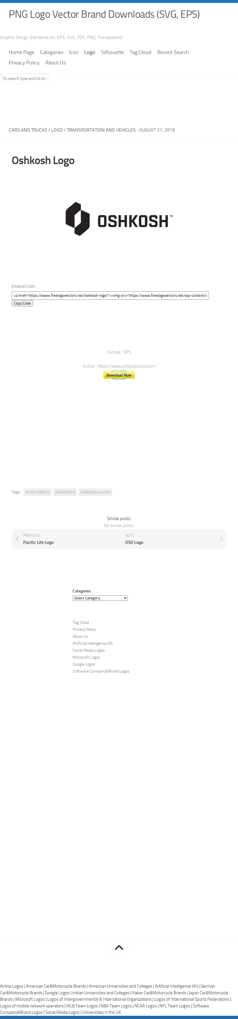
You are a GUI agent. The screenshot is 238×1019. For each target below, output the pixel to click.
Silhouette (112, 52)
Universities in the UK (101, 1012)
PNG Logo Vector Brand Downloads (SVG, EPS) (106, 14)
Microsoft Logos (86, 657)
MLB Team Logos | (83, 1006)
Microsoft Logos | (31, 999)
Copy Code (22, 303)
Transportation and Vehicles (101, 130)
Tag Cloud (140, 52)
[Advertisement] (119, 104)
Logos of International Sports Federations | (192, 999)
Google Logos (84, 664)
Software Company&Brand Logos (101, 671)
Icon (73, 52)
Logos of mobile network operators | (33, 1006)
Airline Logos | (13, 986)
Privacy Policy (24, 63)
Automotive (65, 492)
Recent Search (173, 52)
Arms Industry (38, 492)
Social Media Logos (89, 650)
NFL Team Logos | (176, 1006)
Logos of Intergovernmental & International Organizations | (100, 999)
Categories (51, 52)
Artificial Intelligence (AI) (93, 643)
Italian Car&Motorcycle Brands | (160, 993)
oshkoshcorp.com (95, 492)
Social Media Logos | (63, 1012)
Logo (89, 52)
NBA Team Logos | (118, 1006)
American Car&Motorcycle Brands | (57, 986)
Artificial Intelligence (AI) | (178, 986)
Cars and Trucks (28, 130)
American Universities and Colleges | (122, 986)
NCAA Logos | (147, 1006)
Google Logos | (58, 993)
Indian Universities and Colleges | (102, 993)
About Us (55, 63)
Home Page (21, 52)
